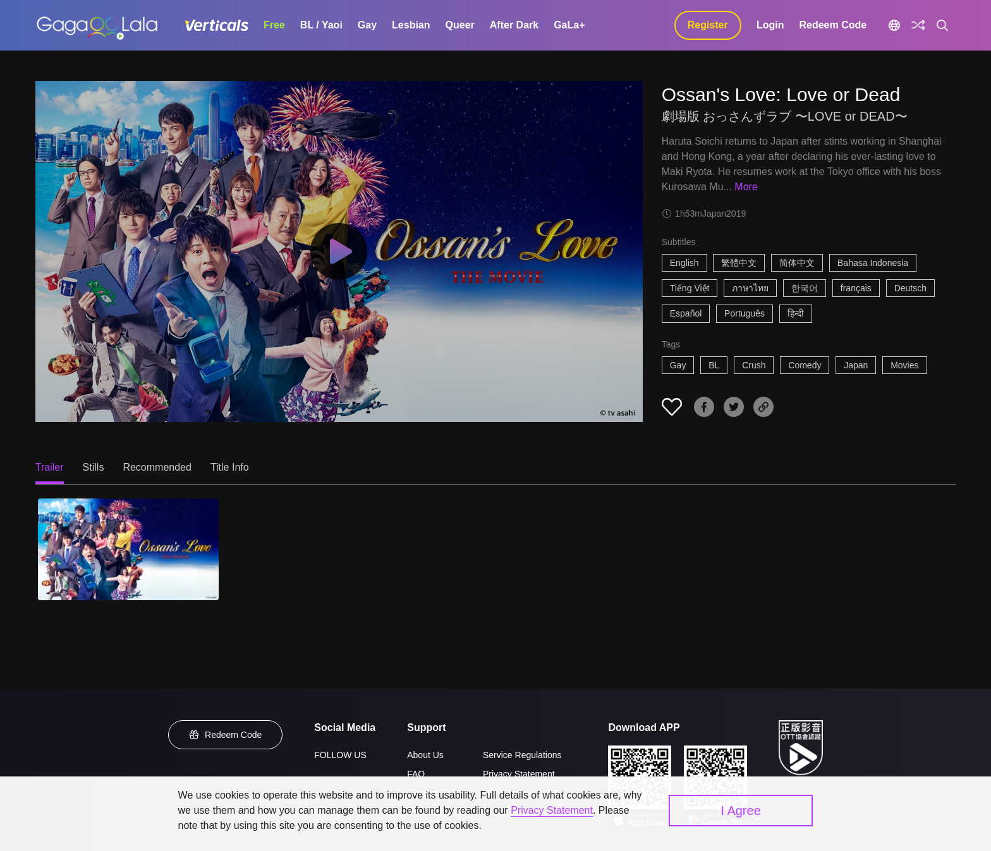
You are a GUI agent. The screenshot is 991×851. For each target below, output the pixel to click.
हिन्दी (795, 313)
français (856, 288)
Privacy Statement (519, 774)
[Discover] (918, 25)
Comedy (804, 365)
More (745, 186)
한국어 (804, 288)
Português (744, 313)
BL (713, 365)
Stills (93, 467)
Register (708, 25)
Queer (460, 25)
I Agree (740, 811)
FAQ (416, 774)
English (684, 263)
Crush (753, 365)
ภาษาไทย (750, 288)
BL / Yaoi (321, 25)
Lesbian (411, 25)
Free (274, 25)
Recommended (157, 467)
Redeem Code (832, 25)
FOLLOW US (340, 755)
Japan (856, 365)
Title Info (229, 467)
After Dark (514, 25)
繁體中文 (739, 263)
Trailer (49, 467)
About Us (425, 755)
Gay (367, 25)
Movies (904, 365)
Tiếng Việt (690, 288)
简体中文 (797, 263)
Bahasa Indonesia (872, 263)
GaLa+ (569, 25)
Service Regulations (522, 755)
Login (770, 25)
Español (686, 313)
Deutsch (910, 288)
